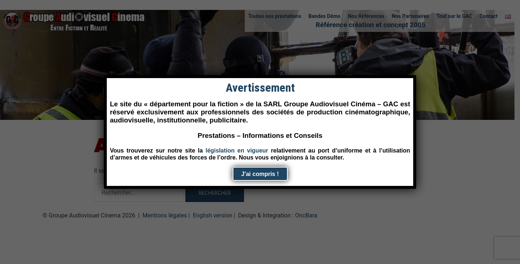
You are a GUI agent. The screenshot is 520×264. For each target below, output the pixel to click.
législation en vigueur (237, 150)
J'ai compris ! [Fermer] (260, 174)
